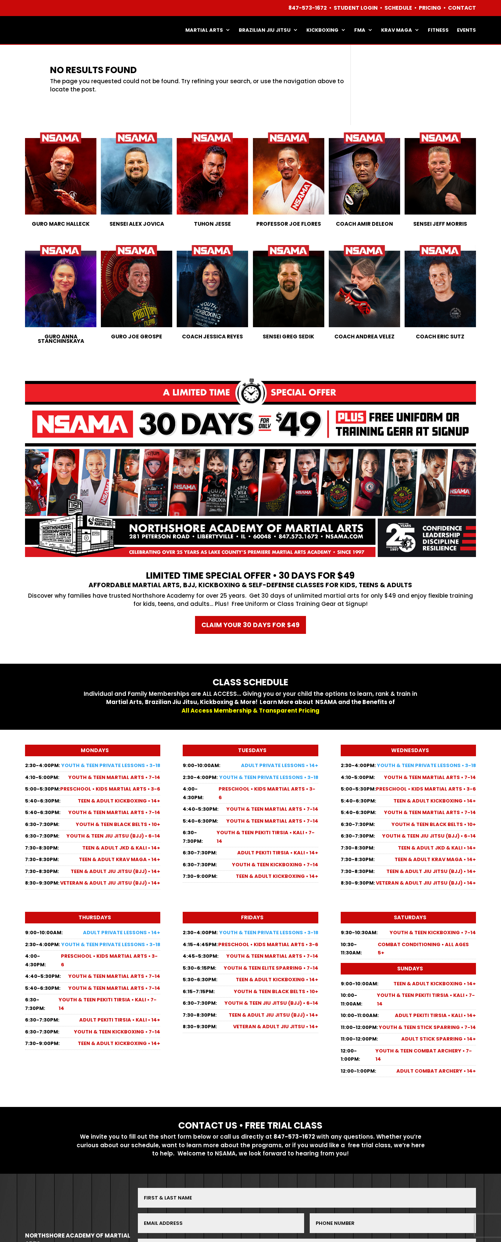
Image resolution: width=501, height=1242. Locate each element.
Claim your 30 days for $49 (250, 624)
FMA (359, 30)
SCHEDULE (398, 8)
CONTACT (462, 8)
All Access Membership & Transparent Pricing (250, 710)
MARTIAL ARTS (204, 30)
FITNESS (438, 30)
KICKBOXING (322, 30)
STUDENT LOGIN (356, 8)
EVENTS (466, 30)
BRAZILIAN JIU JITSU (265, 30)
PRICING (430, 8)
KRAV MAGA (396, 30)
